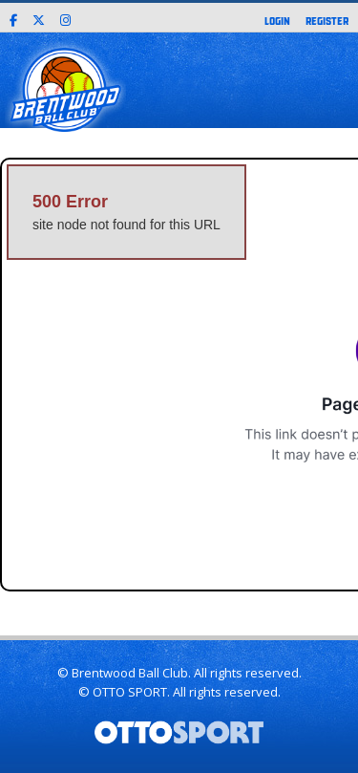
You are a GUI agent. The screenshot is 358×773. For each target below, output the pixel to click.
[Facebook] (13, 18)
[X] (38, 18)
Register (326, 20)
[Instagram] (65, 18)
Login (277, 20)
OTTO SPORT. (131, 691)
